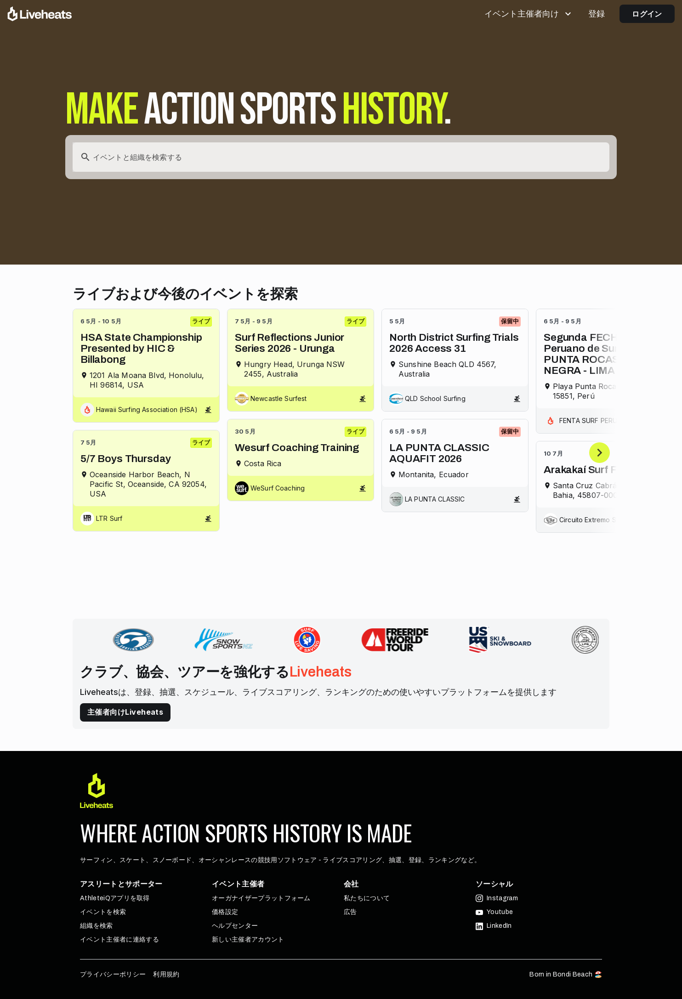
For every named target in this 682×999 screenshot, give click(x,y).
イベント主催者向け (529, 13)
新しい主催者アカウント (248, 939)
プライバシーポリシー (113, 974)
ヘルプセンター (235, 925)
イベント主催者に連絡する (119, 939)
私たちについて (367, 898)
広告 (350, 912)
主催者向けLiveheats (125, 712)
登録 (596, 13)
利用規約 (166, 974)
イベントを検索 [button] (103, 912)
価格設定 (225, 912)
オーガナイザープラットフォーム (261, 898)
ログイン (647, 13)
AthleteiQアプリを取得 (115, 898)
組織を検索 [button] (96, 925)
